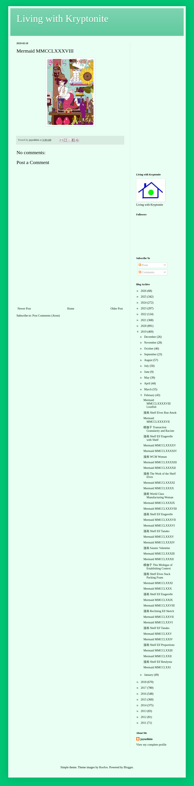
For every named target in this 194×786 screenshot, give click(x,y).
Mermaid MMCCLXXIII (158, 650)
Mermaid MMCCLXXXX (158, 488)
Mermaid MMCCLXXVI (158, 622)
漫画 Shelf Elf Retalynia (157, 661)
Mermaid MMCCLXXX (157, 588)
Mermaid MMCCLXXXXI (159, 482)
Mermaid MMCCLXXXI (158, 583)
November (150, 342)
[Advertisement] (70, 280)
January (149, 674)
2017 (144, 687)
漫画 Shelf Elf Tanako (156, 531)
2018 (144, 682)
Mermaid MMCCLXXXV (158, 536)
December (150, 336)
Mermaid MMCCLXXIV (158, 639)
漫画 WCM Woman (155, 456)
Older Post (117, 308)
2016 (144, 693)
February (149, 395)
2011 (144, 722)
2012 (144, 717)
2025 (144, 296)
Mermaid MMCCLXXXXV (159, 445)
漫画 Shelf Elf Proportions (159, 644)
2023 (144, 308)
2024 (144, 302)
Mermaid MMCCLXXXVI (159, 525)
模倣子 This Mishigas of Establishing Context (157, 566)
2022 (144, 314)
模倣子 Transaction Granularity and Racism (158, 429)
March (148, 389)
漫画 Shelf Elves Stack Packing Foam (156, 575)
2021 (144, 320)
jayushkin (146, 739)
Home (70, 308)
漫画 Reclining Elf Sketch (158, 611)
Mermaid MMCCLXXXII (158, 559)
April (147, 383)
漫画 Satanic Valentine (156, 548)
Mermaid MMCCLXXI (157, 667)
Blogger (128, 767)
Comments (146, 272)
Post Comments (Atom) (46, 315)
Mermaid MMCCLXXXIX (159, 502)
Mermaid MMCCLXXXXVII (156, 420)
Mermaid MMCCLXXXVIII (160, 508)
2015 (144, 699)
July (147, 365)
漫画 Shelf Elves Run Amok (159, 412)
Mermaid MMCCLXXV (157, 633)
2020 (144, 325)
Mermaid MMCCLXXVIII (159, 605)
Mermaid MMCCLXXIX (158, 600)
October (149, 348)
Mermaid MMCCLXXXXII (159, 467)
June (147, 371)
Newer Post (24, 308)
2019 (144, 331)
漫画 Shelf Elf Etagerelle (158, 514)
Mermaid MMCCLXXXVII (159, 519)
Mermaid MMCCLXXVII (158, 616)
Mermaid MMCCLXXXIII (159, 553)
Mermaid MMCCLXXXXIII (160, 462)
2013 (144, 711)
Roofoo (103, 767)
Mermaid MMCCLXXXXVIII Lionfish (157, 404)
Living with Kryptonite (62, 18)
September (150, 354)
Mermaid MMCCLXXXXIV (160, 451)
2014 (144, 705)
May (147, 377)
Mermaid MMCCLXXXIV (159, 542)
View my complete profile (151, 744)
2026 (144, 290)
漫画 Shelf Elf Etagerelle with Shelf (158, 438)
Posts (143, 265)
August (148, 360)
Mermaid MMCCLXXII (157, 656)
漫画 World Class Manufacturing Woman (158, 495)
